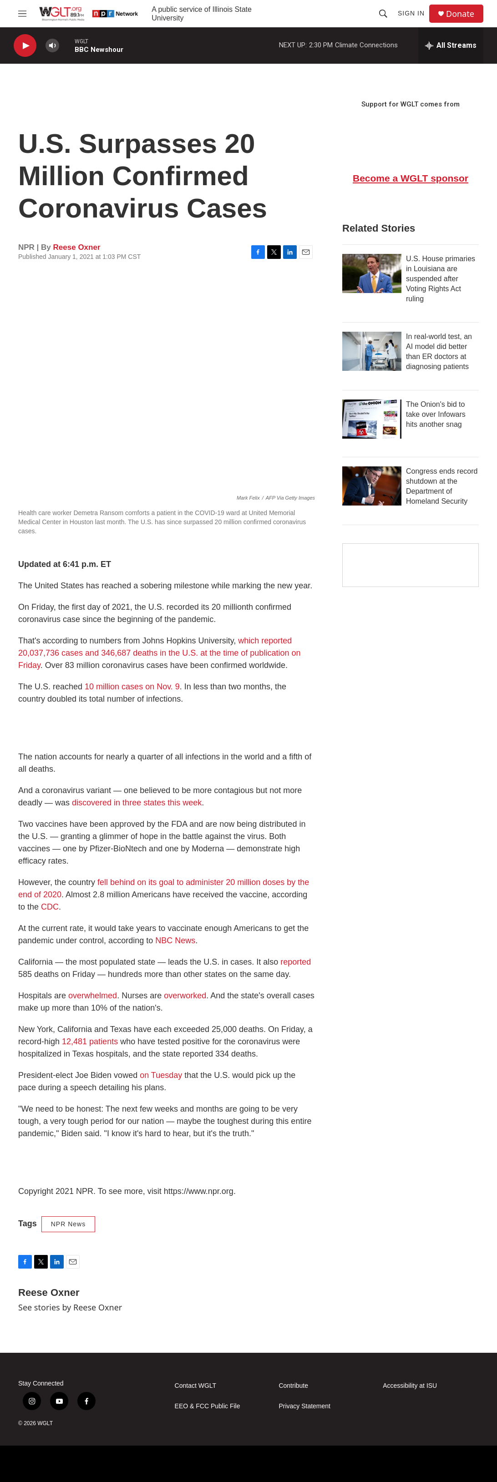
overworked (184, 995)
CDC (50, 906)
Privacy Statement (304, 1406)
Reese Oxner (77, 247)
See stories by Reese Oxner (70, 1307)
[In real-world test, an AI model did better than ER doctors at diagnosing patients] (371, 351)
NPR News (68, 1224)
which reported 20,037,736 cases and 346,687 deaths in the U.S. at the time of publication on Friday (159, 653)
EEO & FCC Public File (207, 1406)
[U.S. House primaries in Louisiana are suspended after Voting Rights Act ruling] (371, 273)
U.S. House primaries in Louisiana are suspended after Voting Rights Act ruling (440, 279)
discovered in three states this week (137, 802)
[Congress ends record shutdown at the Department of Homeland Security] (371, 486)
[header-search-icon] (383, 14)
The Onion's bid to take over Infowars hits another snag (436, 414)
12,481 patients (91, 1041)
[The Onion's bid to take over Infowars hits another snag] (371, 419)
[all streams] (450, 45)
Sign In (411, 13)
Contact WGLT (196, 1385)
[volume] (52, 45)
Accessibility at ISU (410, 1385)
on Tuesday (161, 1075)
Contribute (293, 1385)
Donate (460, 14)
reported (295, 961)
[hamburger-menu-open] (22, 14)
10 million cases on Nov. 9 (132, 686)
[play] (25, 45)
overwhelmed (92, 995)
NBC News (175, 940)
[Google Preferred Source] (410, 565)
